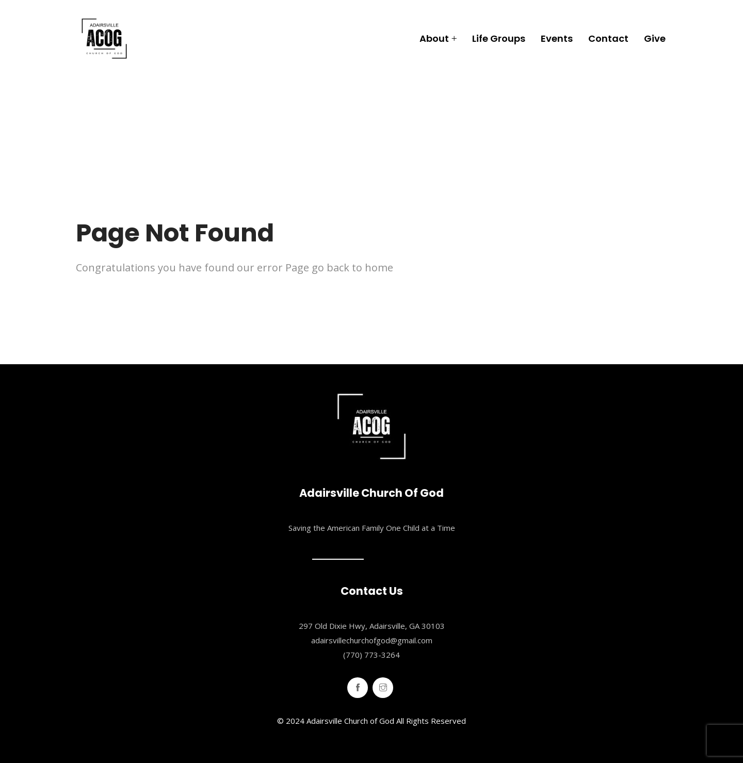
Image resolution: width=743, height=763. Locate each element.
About (434, 38)
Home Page (108, 301)
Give (655, 38)
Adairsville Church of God (350, 721)
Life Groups (498, 38)
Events (557, 38)
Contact (608, 38)
